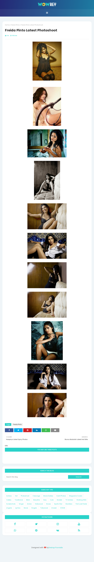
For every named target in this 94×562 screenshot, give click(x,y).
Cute (51, 500)
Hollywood (39, 504)
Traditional (19, 500)
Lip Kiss (17, 508)
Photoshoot (25, 496)
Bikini (28, 500)
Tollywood (44, 508)
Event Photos (61, 496)
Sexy (45, 500)
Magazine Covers (75, 496)
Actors (29, 504)
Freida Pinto (15, 25)
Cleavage (36, 496)
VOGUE (62, 508)
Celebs (8, 500)
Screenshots (11, 504)
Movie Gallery (48, 496)
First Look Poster (81, 504)
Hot (16, 496)
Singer (21, 504)
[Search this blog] (36, 477)
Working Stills (81, 500)
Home (7, 25)
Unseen (54, 508)
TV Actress (69, 500)
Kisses (48, 504)
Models (59, 500)
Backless (69, 504)
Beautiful (36, 500)
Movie (26, 508)
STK (7, 36)
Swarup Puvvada (56, 547)
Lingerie (9, 508)
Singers (34, 508)
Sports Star (58, 504)
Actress (9, 496)
